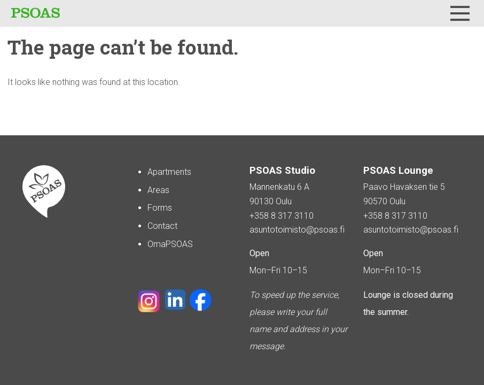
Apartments (169, 172)
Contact (162, 226)
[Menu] (460, 13)
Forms (159, 208)
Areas (158, 190)
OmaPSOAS (170, 244)
